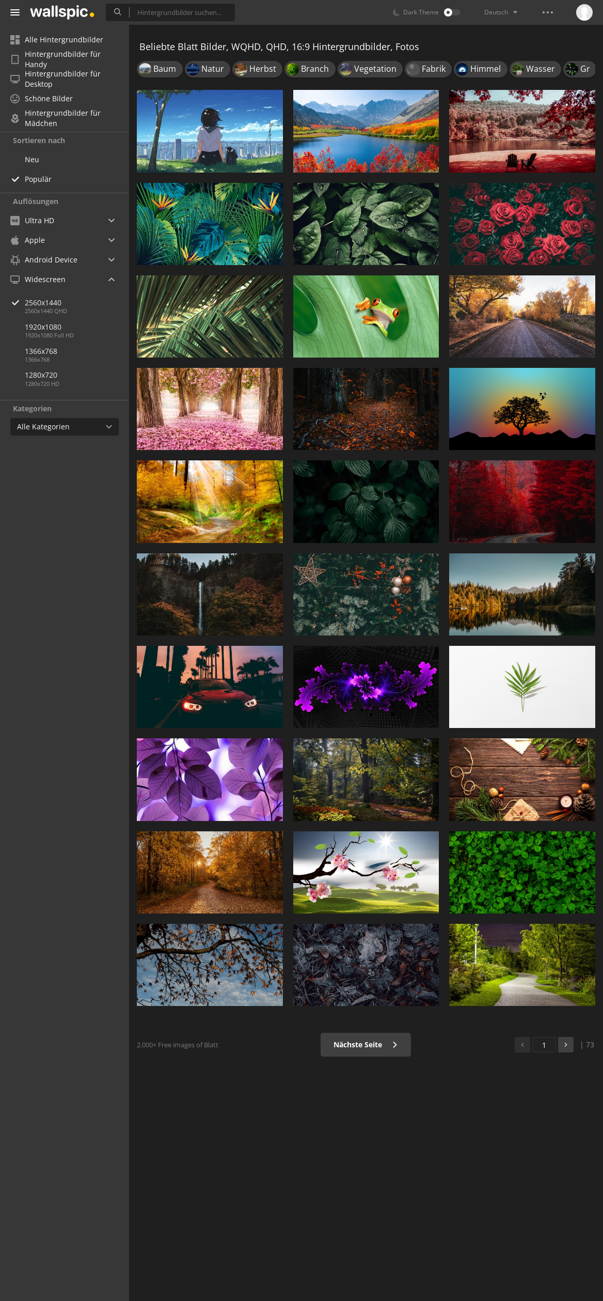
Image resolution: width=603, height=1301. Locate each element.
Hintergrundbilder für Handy (55, 59)
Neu (32, 159)
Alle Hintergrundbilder (56, 39)
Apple (27, 240)
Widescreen (38, 279)
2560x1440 (77, 302)
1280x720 (41, 375)
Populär (38, 179)
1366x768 (41, 351)
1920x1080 (43, 327)
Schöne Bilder (41, 98)
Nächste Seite (366, 1044)
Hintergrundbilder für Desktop (55, 79)
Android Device (43, 260)
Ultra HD (32, 220)
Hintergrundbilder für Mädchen (55, 118)
